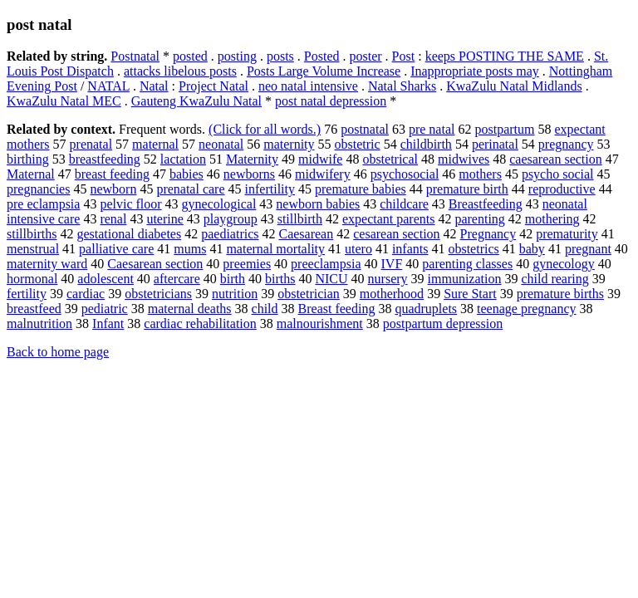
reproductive (562, 189)
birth (232, 279)
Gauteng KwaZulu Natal (196, 101)
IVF (392, 264)
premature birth (467, 189)
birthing (28, 159)
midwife (320, 159)
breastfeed (34, 308)
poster (365, 56)
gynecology (563, 264)
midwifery (323, 174)
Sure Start (470, 294)
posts (280, 56)
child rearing (554, 279)
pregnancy (566, 144)
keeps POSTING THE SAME (504, 56)
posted (190, 56)
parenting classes (467, 264)
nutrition (235, 294)
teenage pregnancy (526, 308)
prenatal (91, 144)
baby (532, 249)
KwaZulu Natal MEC (64, 101)
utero (358, 249)
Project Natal (213, 86)
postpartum (504, 129)
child (265, 308)
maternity (288, 144)
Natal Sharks (402, 86)
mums (190, 249)
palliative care (116, 249)
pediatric (104, 308)
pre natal (432, 129)
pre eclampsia (43, 204)
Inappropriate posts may (474, 71)
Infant (108, 323)
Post (403, 56)
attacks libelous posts (180, 71)
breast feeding (112, 174)
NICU (331, 279)
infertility (270, 189)
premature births (560, 294)
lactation (183, 159)
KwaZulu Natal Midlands (514, 86)
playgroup (231, 219)
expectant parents (388, 219)
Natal (154, 86)
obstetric (357, 144)
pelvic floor (130, 204)
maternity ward (47, 264)
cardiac (85, 294)
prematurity (567, 234)
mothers (480, 174)
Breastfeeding (486, 204)
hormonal (32, 279)
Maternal (31, 174)
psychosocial (405, 174)
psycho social (558, 174)
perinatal (495, 144)
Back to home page (58, 352)
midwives (463, 159)
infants (410, 249)
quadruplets (426, 308)
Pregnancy (488, 234)
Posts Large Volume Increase (323, 71)
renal (113, 219)
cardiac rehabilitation (200, 323)
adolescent (105, 279)
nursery (388, 279)
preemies (247, 264)
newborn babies (318, 204)
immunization (465, 279)
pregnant (588, 249)
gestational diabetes (128, 234)
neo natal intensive (308, 86)
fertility (27, 294)
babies (186, 174)
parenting (479, 219)
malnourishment (320, 323)
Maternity (252, 159)
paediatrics (229, 234)
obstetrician (308, 294)
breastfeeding (104, 159)
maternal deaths (190, 308)
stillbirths (31, 234)
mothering (552, 219)
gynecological (219, 204)
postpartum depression (443, 323)
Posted (322, 56)
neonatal (221, 144)
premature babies (360, 189)
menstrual (33, 249)
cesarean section (396, 234)
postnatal (365, 129)
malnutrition (39, 323)
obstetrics (473, 249)
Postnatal (135, 56)
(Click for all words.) (265, 129)
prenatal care (190, 189)
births (280, 279)
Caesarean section (155, 264)
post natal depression (330, 101)
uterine (164, 219)
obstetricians (158, 294)
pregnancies (38, 189)
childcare (404, 204)
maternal (155, 144)
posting (237, 56)
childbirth (426, 144)
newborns (249, 174)
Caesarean (305, 234)
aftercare (177, 279)
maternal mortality (275, 249)
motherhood (392, 294)
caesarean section (555, 159)
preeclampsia (326, 264)
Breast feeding (336, 308)
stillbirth (299, 219)
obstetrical (390, 159)
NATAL (108, 86)
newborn (113, 189)
